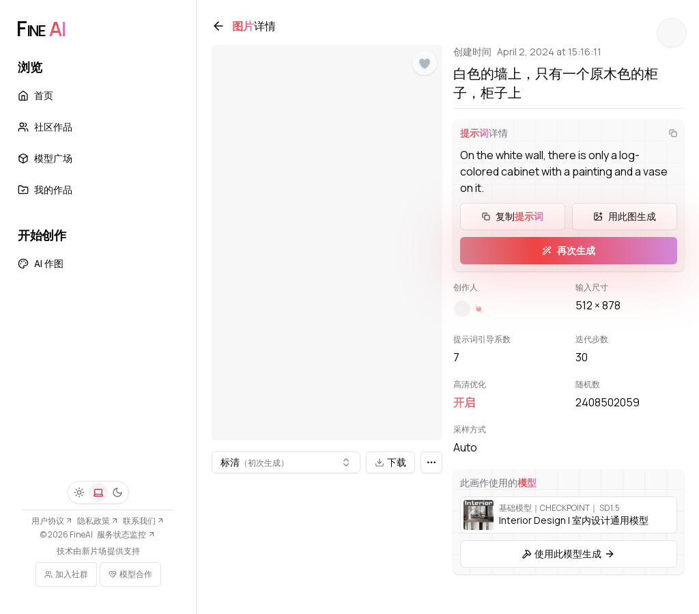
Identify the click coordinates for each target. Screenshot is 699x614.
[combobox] (289, 458)
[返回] (225, 33)
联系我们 (144, 521)
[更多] (431, 458)
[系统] (98, 492)
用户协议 (52, 521)
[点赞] (424, 70)
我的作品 (45, 189)
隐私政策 (98, 521)
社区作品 (45, 126)
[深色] (117, 492)
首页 (35, 95)
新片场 (94, 551)
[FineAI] (41, 28)
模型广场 (45, 158)
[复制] (666, 140)
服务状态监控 (126, 534)
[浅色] (79, 492)
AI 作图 (40, 263)
